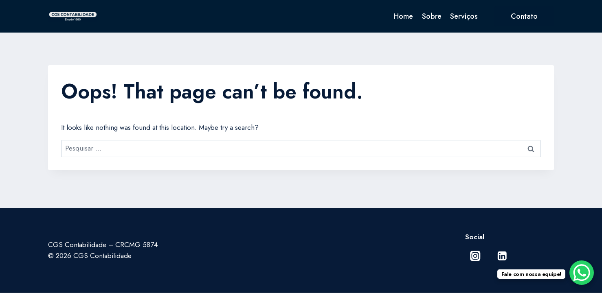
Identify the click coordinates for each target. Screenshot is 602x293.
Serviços (464, 16)
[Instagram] (475, 255)
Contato (524, 16)
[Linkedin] (502, 255)
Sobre (432, 16)
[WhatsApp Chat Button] (581, 272)
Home (403, 16)
